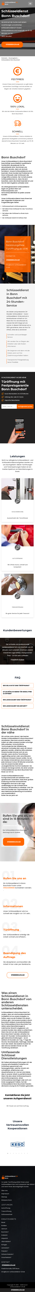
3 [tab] (13, 1153)
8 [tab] (27, 1153)
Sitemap (4, 1197)
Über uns (4, 1190)
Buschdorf (4, 1232)
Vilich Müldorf (6, 1241)
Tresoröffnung (17, 607)
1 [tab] (8, 1153)
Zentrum (4, 1229)
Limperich (4, 1238)
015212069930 (9, 888)
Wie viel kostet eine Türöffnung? (16, 686)
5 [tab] (19, 1153)
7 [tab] (24, 1153)
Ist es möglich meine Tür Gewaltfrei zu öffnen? (17, 693)
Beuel (3, 1222)
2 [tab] (10, 1153)
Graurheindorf (6, 1257)
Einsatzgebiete (8, 1219)
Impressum (5, 1194)
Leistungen (6, 1205)
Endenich (4, 1235)
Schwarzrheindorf (7, 1254)
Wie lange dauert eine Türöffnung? (17, 700)
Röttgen (4, 1245)
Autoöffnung (17, 558)
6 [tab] (22, 1153)
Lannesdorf (5, 1248)
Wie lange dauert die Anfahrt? (15, 706)
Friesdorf (4, 1251)
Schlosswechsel (17, 512)
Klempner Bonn (6, 1200)
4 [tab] (16, 1153)
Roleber (4, 1226)
